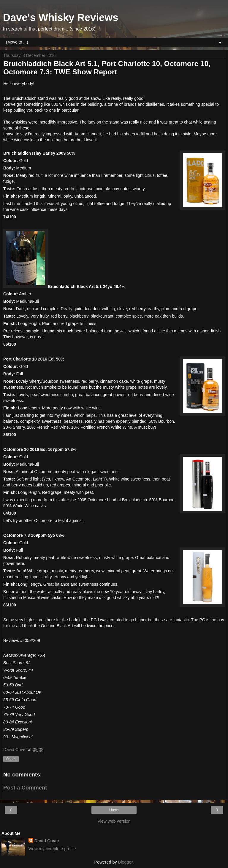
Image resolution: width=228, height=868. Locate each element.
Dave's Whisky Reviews (60, 17)
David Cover (46, 840)
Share (11, 759)
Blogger (125, 862)
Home (114, 810)
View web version (114, 821)
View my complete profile (52, 848)
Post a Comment (25, 787)
